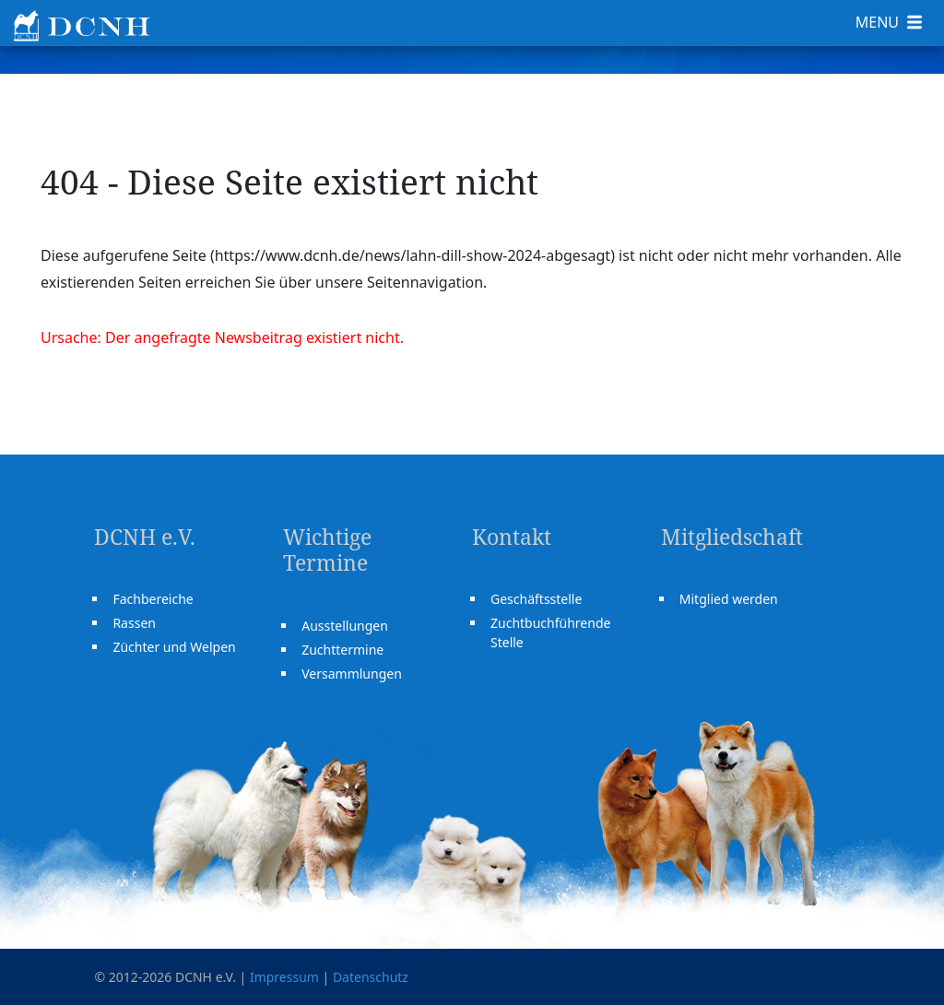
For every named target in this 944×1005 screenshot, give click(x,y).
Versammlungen (351, 673)
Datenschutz (370, 977)
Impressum (284, 977)
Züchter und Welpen (173, 647)
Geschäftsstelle (536, 599)
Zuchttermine (342, 649)
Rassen (134, 623)
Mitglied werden (728, 599)
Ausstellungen (344, 625)
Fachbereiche (152, 599)
